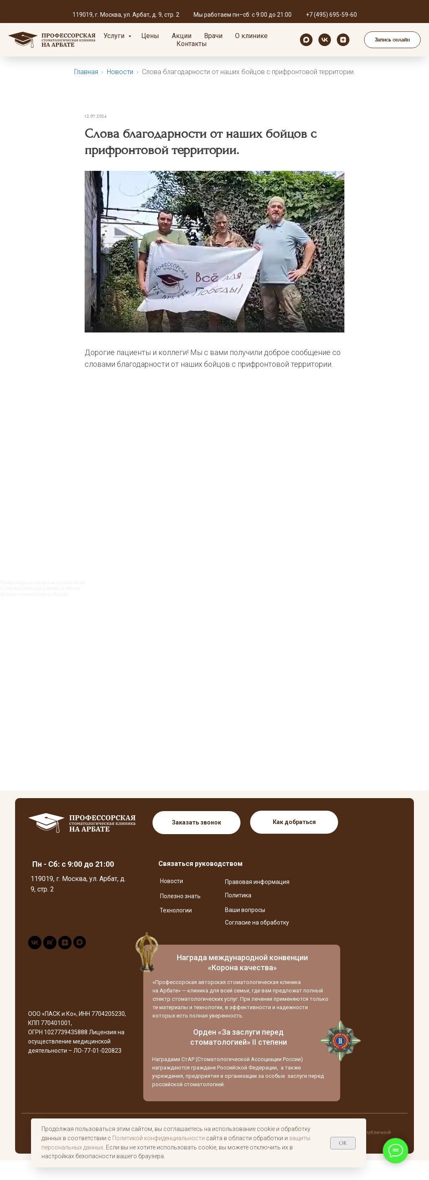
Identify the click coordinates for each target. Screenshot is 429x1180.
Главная (86, 72)
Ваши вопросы (245, 929)
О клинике (251, 36)
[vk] (324, 39)
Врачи (213, 36)
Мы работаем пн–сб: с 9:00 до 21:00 (243, 14)
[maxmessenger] (306, 39)
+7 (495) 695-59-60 (331, 14)
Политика (238, 915)
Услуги (114, 36)
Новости (120, 72)
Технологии (176, 930)
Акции (181, 36)
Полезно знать (180, 915)
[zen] (343, 39)
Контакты (191, 44)
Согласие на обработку (257, 942)
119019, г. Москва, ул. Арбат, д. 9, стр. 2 (125, 14)
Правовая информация (257, 901)
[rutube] (50, 966)
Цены (150, 36)
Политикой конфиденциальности (158, 1138)
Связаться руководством (200, 883)
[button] (392, 39)
